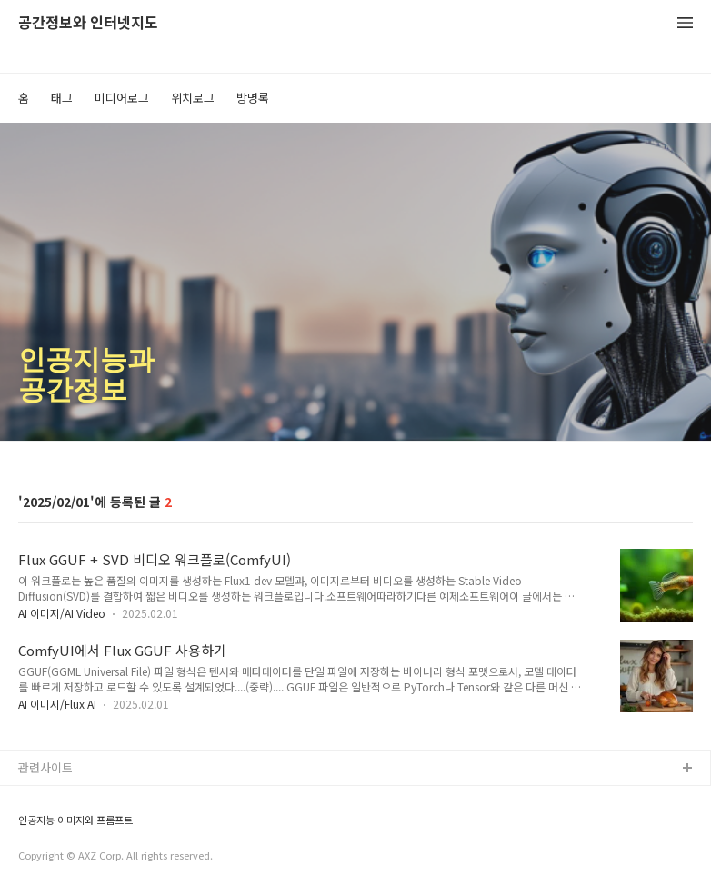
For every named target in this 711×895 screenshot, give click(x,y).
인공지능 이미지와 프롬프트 (75, 820)
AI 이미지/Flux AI (57, 703)
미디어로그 (122, 97)
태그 (62, 97)
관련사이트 (45, 767)
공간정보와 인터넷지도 (88, 23)
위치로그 (193, 97)
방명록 (252, 97)
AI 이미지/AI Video (61, 613)
